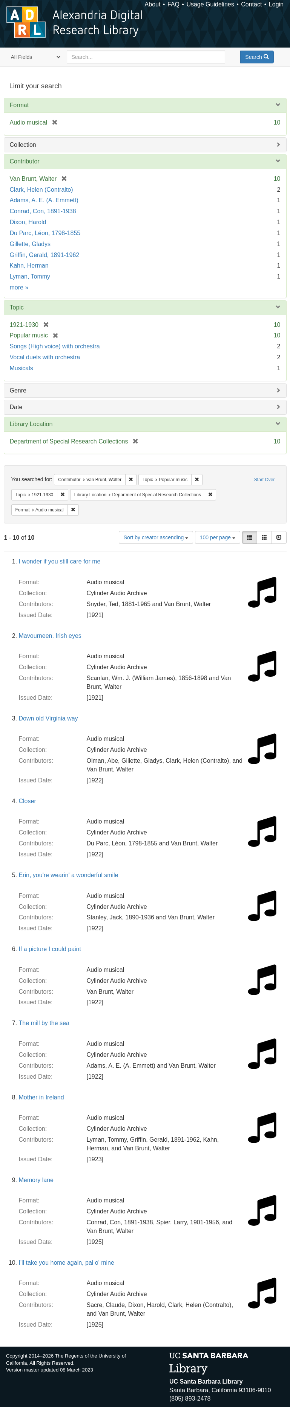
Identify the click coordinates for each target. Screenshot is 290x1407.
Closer (27, 801)
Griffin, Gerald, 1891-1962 (45, 255)
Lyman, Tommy (30, 276)
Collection (23, 145)
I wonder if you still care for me (60, 561)
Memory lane (36, 1180)
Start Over (264, 479)
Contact (251, 4)
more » (19, 287)
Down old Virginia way (48, 718)
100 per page (217, 537)
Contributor (25, 161)
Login (276, 4)
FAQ (173, 4)
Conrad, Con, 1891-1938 (43, 211)
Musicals (21, 368)
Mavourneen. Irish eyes (50, 636)
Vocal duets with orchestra (45, 357)
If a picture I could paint (50, 949)
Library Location (31, 424)
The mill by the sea (44, 1023)
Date (16, 407)
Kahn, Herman (29, 265)
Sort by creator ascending (156, 537)
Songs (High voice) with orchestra (55, 346)
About (153, 4)
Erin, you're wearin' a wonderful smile (68, 875)
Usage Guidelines (210, 4)
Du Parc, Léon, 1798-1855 (45, 233)
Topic (17, 307)
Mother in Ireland (41, 1097)
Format (19, 105)
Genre (18, 390)
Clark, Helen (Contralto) (41, 189)
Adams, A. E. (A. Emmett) (44, 200)
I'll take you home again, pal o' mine (66, 1262)
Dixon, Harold (28, 222)
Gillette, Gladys (30, 244)
